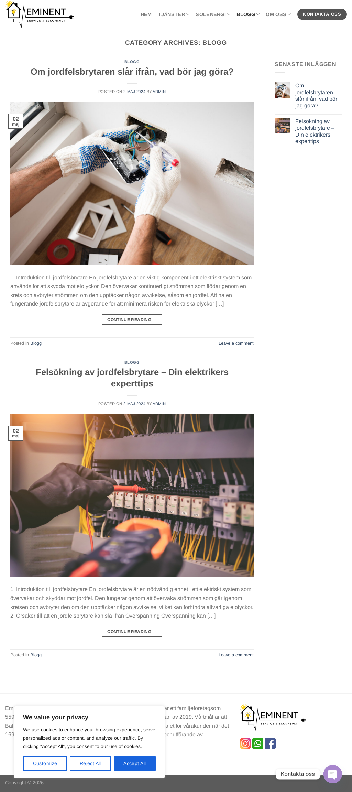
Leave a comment (236, 343)
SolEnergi (213, 14)
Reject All (90, 763)
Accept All (134, 763)
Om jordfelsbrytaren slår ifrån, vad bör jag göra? (132, 71)
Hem (146, 14)
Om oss (278, 14)
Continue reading (132, 320)
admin (159, 91)
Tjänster (174, 14)
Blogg (248, 14)
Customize (45, 763)
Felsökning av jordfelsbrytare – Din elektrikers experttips (314, 131)
